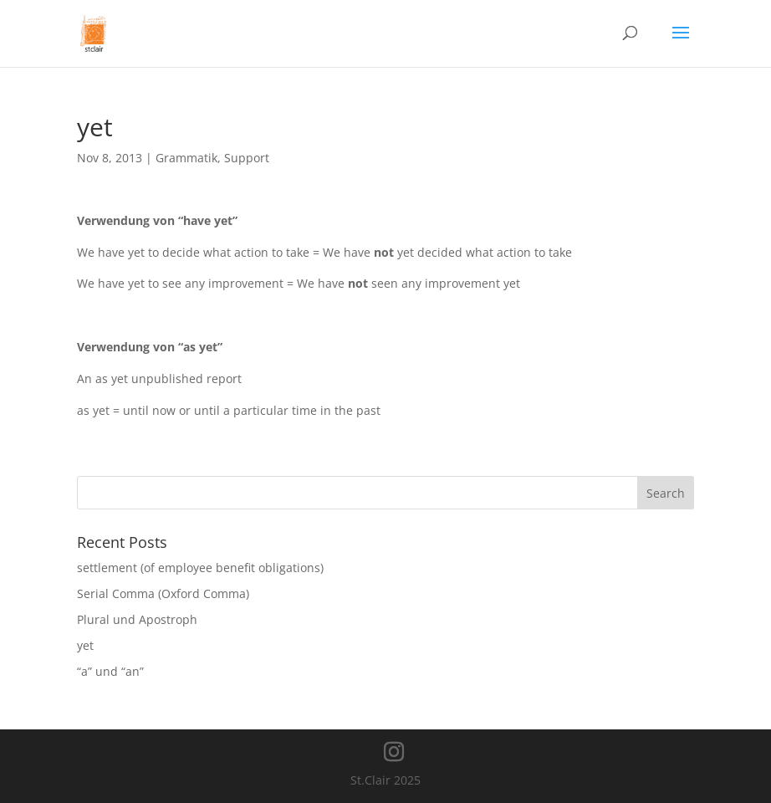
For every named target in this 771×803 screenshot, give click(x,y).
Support (246, 158)
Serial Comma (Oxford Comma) (163, 593)
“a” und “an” (110, 671)
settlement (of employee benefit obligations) (200, 567)
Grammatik (186, 158)
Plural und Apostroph (137, 619)
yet (85, 645)
